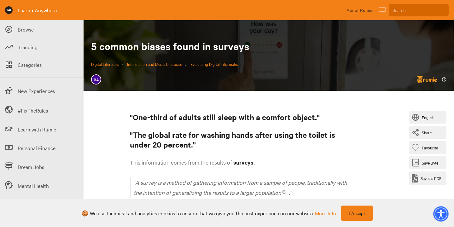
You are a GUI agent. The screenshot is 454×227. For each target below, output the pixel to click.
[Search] (418, 10)
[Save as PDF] (426, 178)
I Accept (357, 213)
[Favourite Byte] (426, 147)
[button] (440, 213)
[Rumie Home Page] (9, 10)
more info (325, 213)
